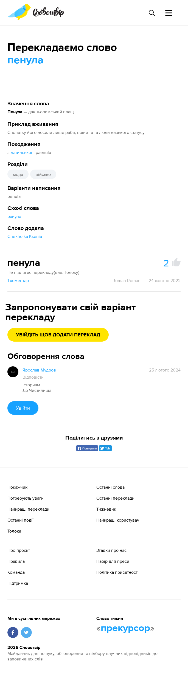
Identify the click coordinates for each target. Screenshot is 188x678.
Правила (16, 561)
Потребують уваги (25, 498)
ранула (14, 216)
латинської (21, 152)
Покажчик (17, 487)
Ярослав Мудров (39, 369)
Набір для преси (112, 561)
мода (18, 174)
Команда (16, 572)
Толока (14, 530)
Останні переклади (115, 498)
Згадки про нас (111, 550)
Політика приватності (117, 572)
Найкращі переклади (28, 509)
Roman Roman (127, 280)
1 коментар (18, 280)
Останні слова (110, 487)
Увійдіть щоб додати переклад (58, 335)
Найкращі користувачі (118, 519)
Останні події (20, 519)
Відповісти (33, 377)
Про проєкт (18, 550)
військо (43, 174)
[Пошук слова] (151, 12)
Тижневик (106, 509)
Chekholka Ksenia (24, 236)
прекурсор (125, 628)
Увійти (23, 408)
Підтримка (17, 583)
